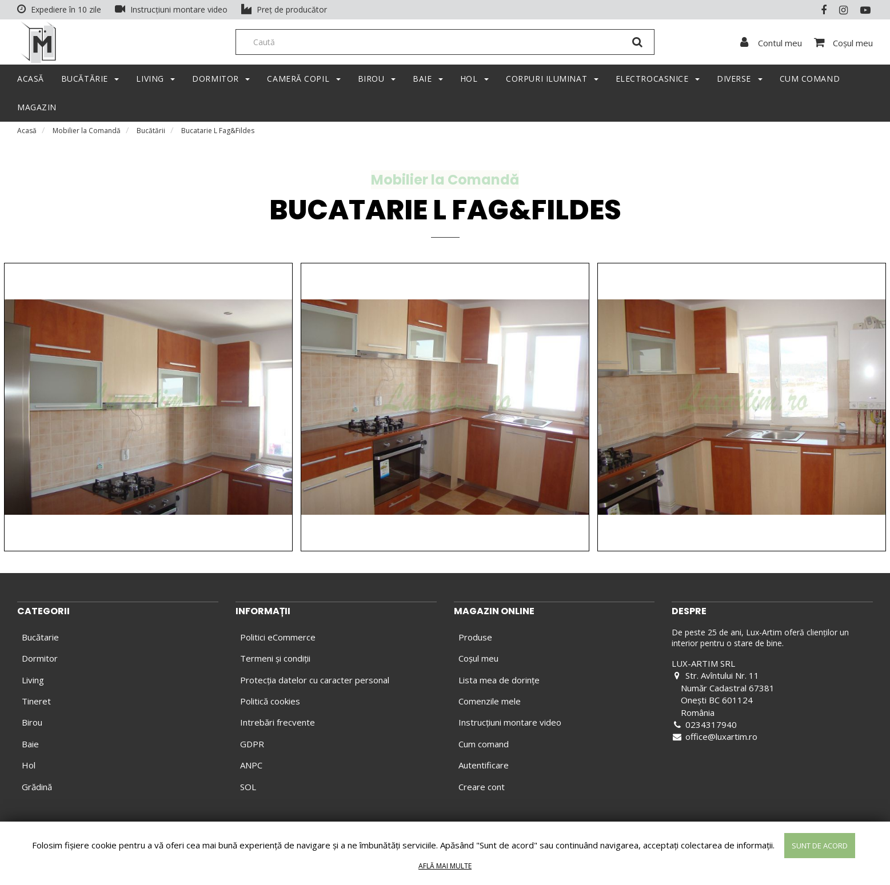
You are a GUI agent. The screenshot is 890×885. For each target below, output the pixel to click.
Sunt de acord (820, 845)
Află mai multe (445, 866)
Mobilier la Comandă (87, 134)
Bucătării (151, 134)
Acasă (27, 134)
